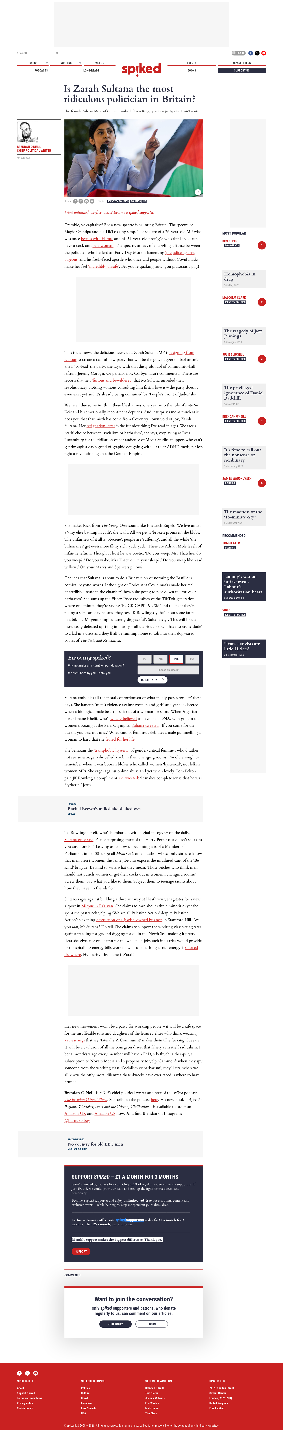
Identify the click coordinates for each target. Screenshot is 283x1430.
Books (192, 70)
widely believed (123, 718)
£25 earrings (74, 1040)
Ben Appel (229, 241)
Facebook (250, 53)
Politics (136, 201)
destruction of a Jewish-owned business (129, 920)
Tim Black (151, 1413)
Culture (85, 1393)
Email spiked (216, 1408)
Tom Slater (231, 543)
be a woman (103, 245)
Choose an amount (168, 670)
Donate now (149, 680)
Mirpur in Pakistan (97, 906)
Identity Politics (118, 201)
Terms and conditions (29, 1398)
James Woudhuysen (237, 478)
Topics (32, 63)
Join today (115, 1324)
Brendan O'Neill (234, 416)
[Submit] (57, 53)
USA (83, 1413)
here (154, 1099)
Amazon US (105, 1113)
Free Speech (88, 1408)
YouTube (263, 53)
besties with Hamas (97, 238)
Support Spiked (26, 1393)
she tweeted (128, 778)
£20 (176, 659)
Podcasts (41, 70)
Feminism (86, 1403)
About (20, 1388)
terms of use (131, 1425)
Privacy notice (25, 1403)
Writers (66, 63)
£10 (160, 659)
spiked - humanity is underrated (141, 70)
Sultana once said (78, 839)
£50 (192, 659)
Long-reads (91, 70)
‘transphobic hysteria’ (111, 750)
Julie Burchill (233, 354)
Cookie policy (25, 1408)
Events (192, 63)
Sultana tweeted (145, 725)
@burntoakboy (77, 1120)
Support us (242, 70)
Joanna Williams (155, 1398)
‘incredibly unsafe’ (103, 266)
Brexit (84, 1398)
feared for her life (120, 739)
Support (81, 1251)
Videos (99, 63)
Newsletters (242, 63)
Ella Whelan (152, 1403)
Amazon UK (75, 1113)
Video (226, 610)
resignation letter (101, 426)
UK (144, 201)
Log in (238, 53)
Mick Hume (151, 1408)
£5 (144, 659)
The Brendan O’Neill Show (85, 1099)
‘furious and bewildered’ (112, 380)
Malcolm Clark (234, 297)
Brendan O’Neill (154, 1388)
